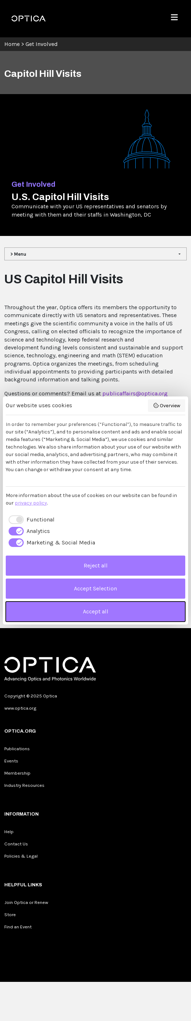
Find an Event (18, 926)
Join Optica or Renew (26, 902)
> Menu (18, 254)
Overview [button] (167, 405)
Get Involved (41, 44)
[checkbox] (30, 519)
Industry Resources (24, 785)
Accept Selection (95, 588)
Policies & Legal (21, 856)
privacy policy (31, 503)
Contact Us (16, 843)
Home (12, 44)
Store (10, 914)
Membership (17, 773)
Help (9, 831)
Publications (17, 748)
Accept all (95, 611)
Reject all (96, 565)
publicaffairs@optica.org (135, 393)
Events (11, 761)
